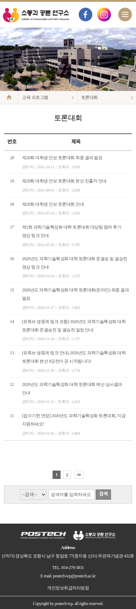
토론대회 (89, 97)
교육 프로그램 (35, 97)
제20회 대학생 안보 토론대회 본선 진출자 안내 (64, 180)
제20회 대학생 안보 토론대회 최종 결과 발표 (62, 157)
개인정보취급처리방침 (68, 587)
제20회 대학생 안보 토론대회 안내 (53, 204)
